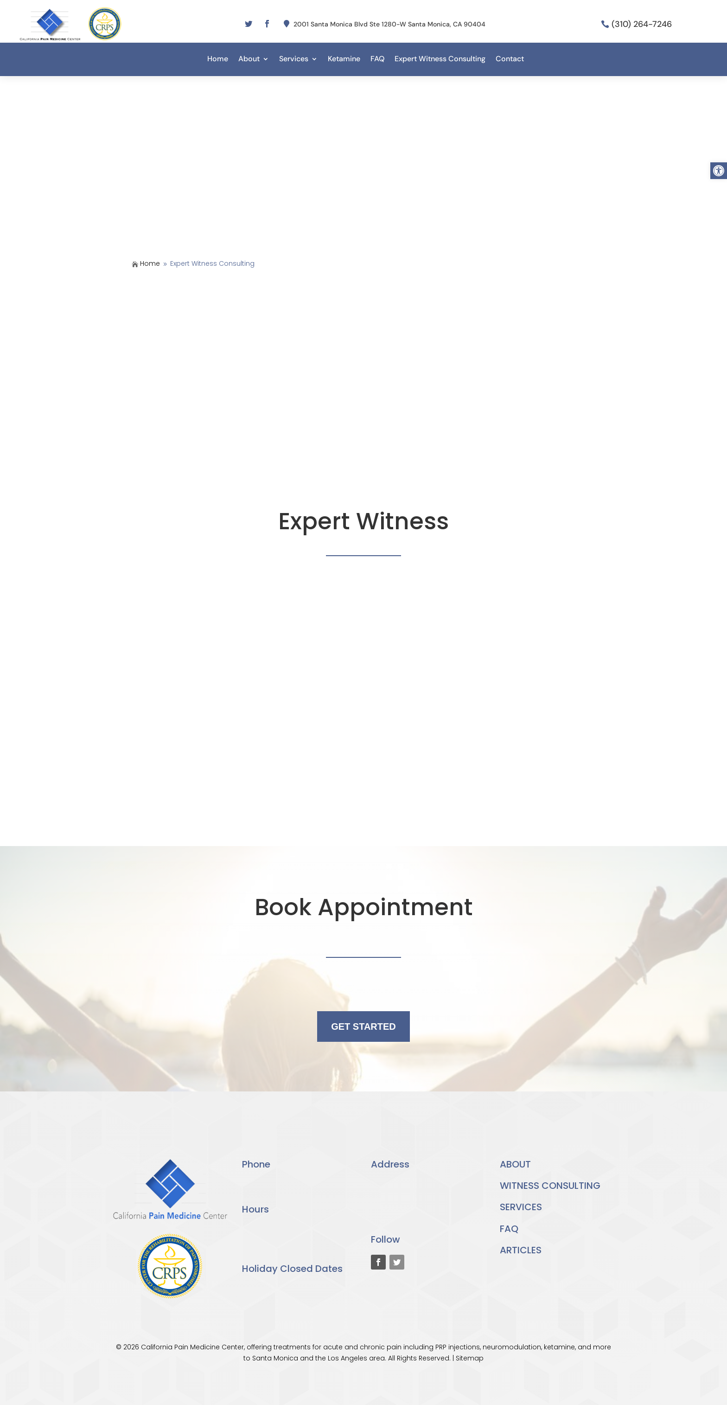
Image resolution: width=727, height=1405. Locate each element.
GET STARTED (363, 1026)
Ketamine (344, 60)
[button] (718, 170)
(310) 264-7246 (642, 24)
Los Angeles (347, 1358)
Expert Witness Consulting (440, 60)
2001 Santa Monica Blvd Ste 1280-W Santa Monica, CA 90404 (389, 24)
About (249, 60)
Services (293, 60)
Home (217, 60)
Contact (510, 60)
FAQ (377, 60)
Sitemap (470, 1358)
